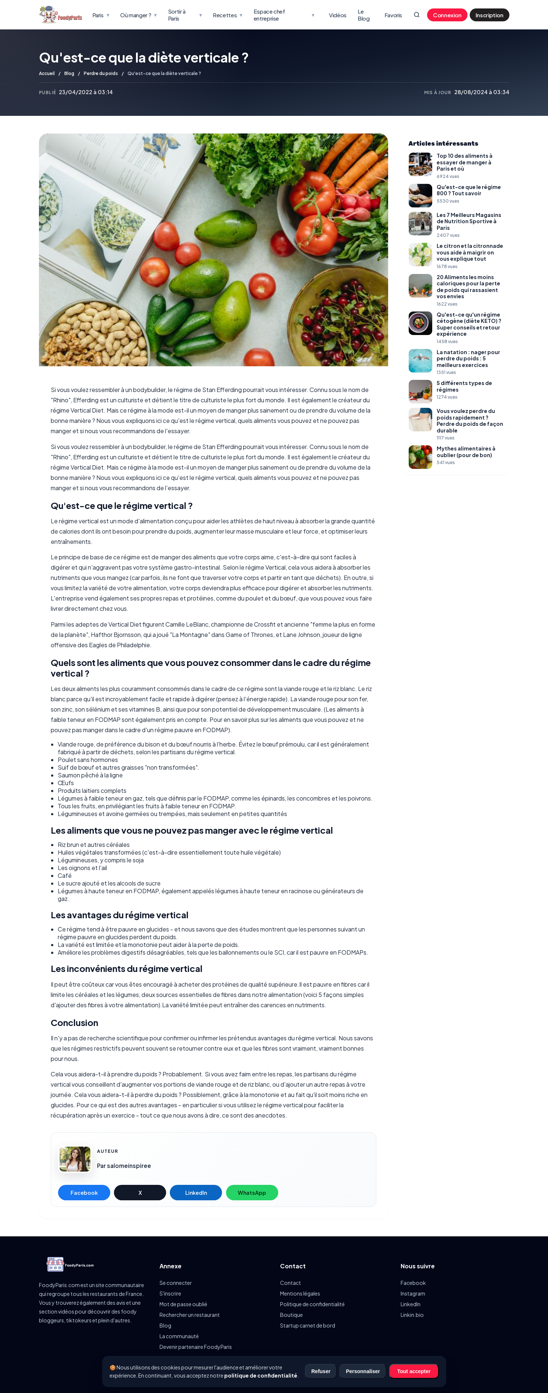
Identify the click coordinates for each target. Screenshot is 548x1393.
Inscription (490, 14)
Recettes (228, 14)
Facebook (84, 1192)
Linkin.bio (412, 1314)
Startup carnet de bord (307, 1325)
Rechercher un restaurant (190, 1314)
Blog (69, 73)
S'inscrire (170, 1293)
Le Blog (364, 15)
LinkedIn (196, 1192)
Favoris (393, 14)
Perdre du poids (101, 73)
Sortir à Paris (185, 15)
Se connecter (176, 1282)
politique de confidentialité (260, 1375)
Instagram (413, 1293)
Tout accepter (414, 1371)
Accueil (47, 73)
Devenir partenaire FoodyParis (196, 1346)
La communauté (179, 1336)
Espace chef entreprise (284, 15)
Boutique (291, 1314)
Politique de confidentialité (312, 1304)
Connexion (447, 14)
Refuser (320, 1371)
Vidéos (338, 14)
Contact (290, 1282)
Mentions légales (300, 1293)
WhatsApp (252, 1192)
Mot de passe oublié (183, 1304)
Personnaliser (363, 1371)
